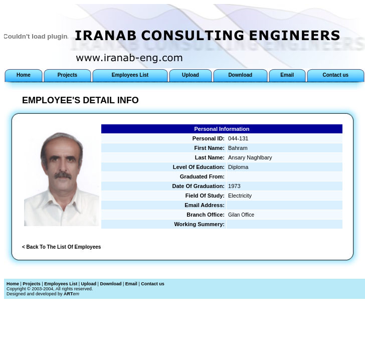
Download (110, 283)
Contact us (152, 283)
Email (131, 283)
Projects (32, 283)
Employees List (60, 283)
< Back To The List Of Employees (61, 247)
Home (13, 283)
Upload (89, 283)
